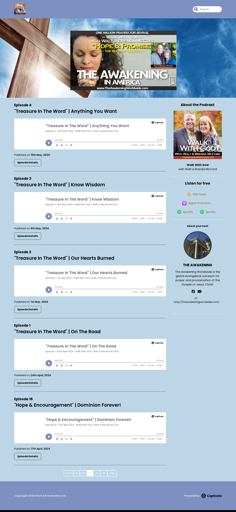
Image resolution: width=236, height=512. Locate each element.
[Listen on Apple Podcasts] (196, 209)
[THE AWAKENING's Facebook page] (195, 300)
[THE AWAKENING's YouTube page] (199, 300)
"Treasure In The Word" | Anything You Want (65, 113)
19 (76, 475)
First (68, 475)
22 (96, 475)
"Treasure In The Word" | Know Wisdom (59, 186)
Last (111, 475)
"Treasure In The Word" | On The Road (57, 333)
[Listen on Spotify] (184, 220)
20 (83, 475)
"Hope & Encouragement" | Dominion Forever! (67, 407)
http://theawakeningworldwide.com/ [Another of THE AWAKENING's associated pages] (197, 309)
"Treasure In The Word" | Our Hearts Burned (64, 260)
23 (103, 475)
